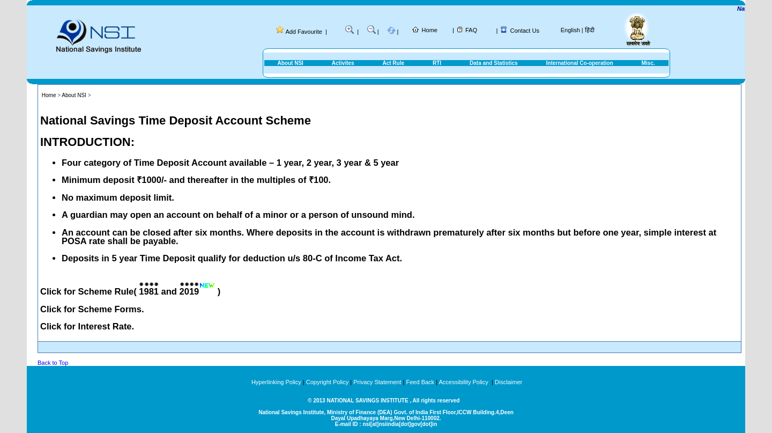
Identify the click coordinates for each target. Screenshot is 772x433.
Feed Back (420, 382)
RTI (437, 63)
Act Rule (393, 63)
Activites (343, 63)
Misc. (648, 63)
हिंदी (590, 30)
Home (429, 30)
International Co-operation (579, 63)
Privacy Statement (377, 382)
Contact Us (524, 30)
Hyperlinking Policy (276, 382)
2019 (189, 291)
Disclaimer (508, 382)
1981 (149, 291)
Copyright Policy (327, 382)
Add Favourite (303, 31)
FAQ (471, 30)
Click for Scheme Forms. (92, 309)
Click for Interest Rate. (87, 326)
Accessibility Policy (464, 382)
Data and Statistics (493, 63)
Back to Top (53, 362)
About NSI (290, 63)
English (570, 30)
